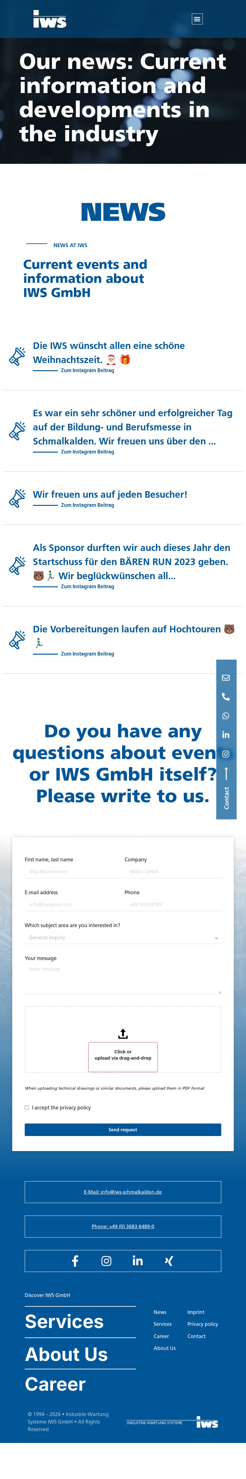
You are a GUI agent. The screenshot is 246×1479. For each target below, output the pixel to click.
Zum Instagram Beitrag (87, 377)
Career (55, 1391)
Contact (196, 1343)
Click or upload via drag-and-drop (123, 1061)
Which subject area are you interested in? (72, 932)
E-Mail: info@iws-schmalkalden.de (123, 1199)
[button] (197, 18)
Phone (132, 899)
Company (136, 866)
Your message (41, 965)
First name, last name (49, 866)
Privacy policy (202, 1331)
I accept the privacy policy (61, 1115)
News (160, 1319)
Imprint (195, 1319)
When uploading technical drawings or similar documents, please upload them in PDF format (114, 1095)
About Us (66, 1361)
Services (64, 1328)
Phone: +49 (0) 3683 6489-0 (123, 1233)
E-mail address (41, 899)
